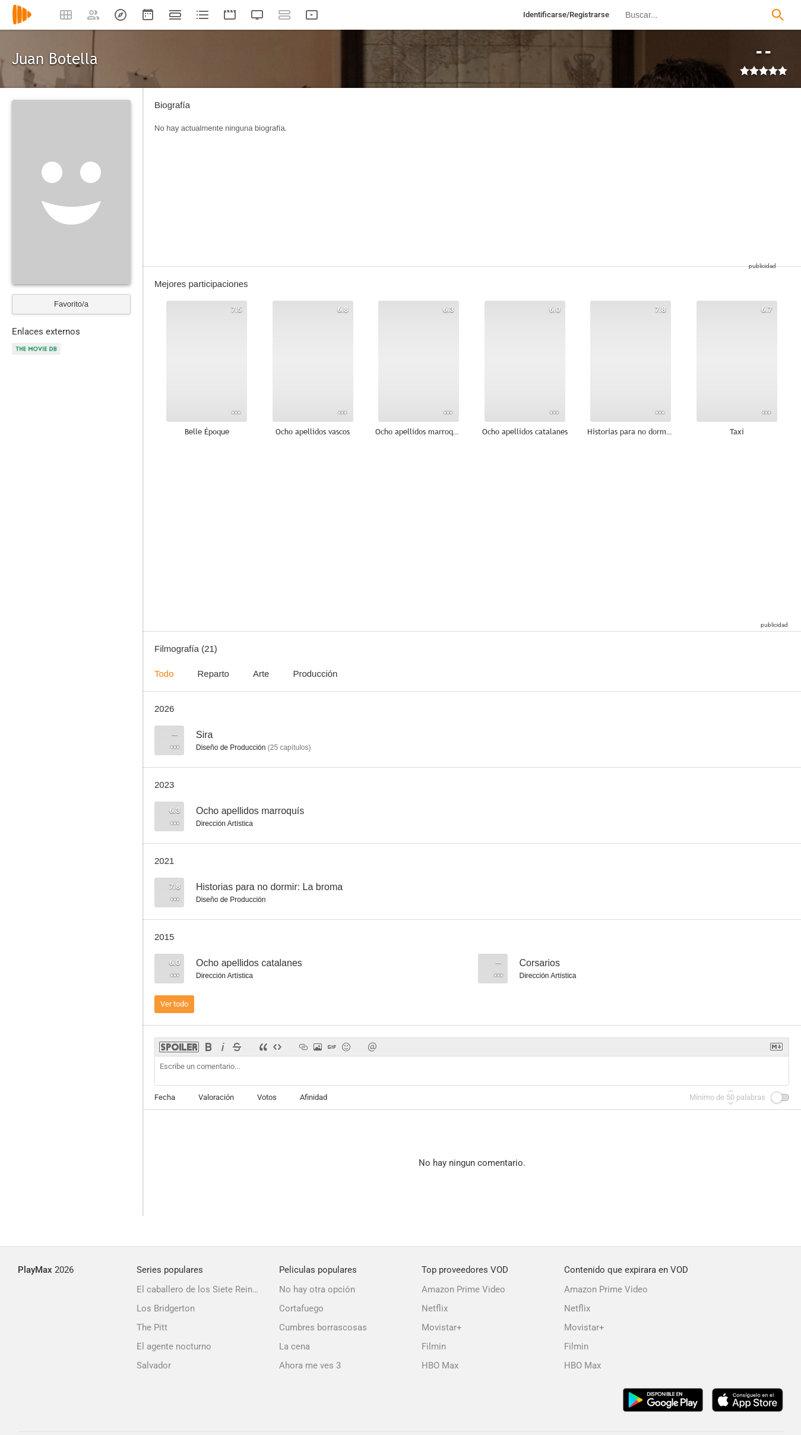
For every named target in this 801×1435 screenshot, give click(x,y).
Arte (261, 673)
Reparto (213, 673)
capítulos (289, 747)
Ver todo (174, 1003)
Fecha (164, 1097)
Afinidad (313, 1097)
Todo (164, 673)
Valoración (216, 1097)
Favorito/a (71, 303)
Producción (315, 673)
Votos (267, 1097)
